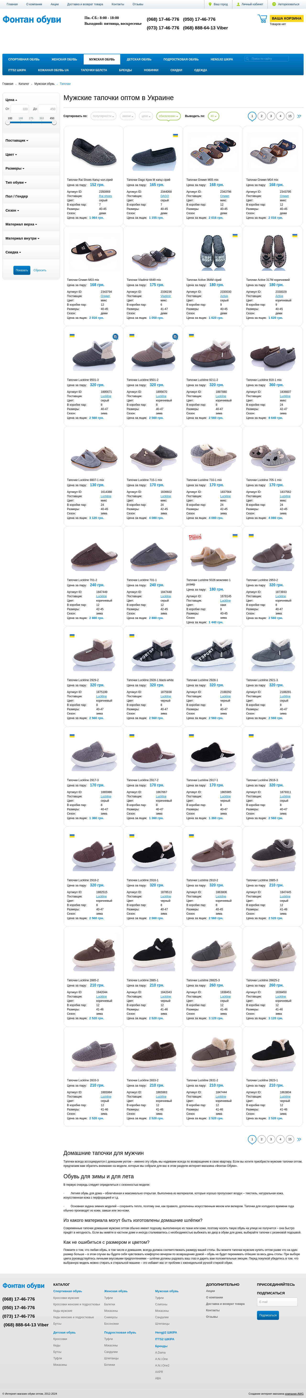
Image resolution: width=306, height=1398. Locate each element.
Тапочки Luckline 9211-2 (202, 380)
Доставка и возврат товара (85, 4)
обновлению (168, 116)
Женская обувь (64, 59)
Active (224, 296)
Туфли (108, 1298)
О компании (34, 4)
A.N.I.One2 (162, 1365)
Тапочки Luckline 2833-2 (142, 1080)
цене (146, 116)
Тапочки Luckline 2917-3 (83, 780)
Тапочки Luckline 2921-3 (262, 680)
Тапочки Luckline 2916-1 (142, 880)
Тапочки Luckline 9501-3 (83, 380)
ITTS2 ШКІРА (17, 70)
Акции (55, 4)
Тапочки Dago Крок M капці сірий (148, 179)
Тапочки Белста (94, 70)
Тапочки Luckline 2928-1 (202, 680)
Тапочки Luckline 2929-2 (83, 680)
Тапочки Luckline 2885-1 (142, 980)
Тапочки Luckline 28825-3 (203, 980)
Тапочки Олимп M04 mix (262, 179)
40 (214, 116)
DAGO (164, 196)
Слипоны (161, 1304)
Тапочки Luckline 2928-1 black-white (150, 680)
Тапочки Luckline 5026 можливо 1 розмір (208, 582)
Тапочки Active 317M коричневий (268, 280)
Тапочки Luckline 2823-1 (262, 1080)
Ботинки (109, 1364)
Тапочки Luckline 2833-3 (83, 1080)
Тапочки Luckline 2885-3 (262, 880)
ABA (158, 1378)
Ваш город (218, 4)
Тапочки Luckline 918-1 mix (264, 380)
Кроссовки (60, 1339)
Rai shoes (105, 196)
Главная (12, 4)
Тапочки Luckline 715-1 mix (144, 480)
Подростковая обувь (181, 59)
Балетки (109, 1304)
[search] (247, 58)
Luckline (106, 396)
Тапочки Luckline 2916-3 (262, 780)
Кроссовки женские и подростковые (77, 1304)
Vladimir (165, 296)
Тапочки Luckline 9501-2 (142, 380)
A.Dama (160, 1352)
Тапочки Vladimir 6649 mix (144, 280)
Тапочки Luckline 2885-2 (83, 980)
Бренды (125, 70)
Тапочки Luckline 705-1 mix (264, 480)
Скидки (176, 70)
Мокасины (111, 1311)
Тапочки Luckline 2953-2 (262, 580)
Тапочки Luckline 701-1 (142, 580)
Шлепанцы (162, 1323)
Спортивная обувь (24, 59)
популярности (103, 116)
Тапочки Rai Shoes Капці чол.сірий (90, 179)
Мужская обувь (102, 59)
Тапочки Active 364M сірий (203, 280)
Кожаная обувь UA (53, 70)
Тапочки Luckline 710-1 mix (204, 480)
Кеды (56, 1345)
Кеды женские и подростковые (73, 1317)
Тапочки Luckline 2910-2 (202, 880)
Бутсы (57, 1323)
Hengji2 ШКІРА (222, 59)
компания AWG (294, 1393)
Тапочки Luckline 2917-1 (202, 780)
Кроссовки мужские (66, 1298)
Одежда (200, 70)
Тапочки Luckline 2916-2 (83, 880)
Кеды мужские (62, 1311)
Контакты (118, 4)
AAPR (159, 1372)
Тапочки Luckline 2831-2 (202, 1080)
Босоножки (111, 1323)
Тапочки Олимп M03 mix (83, 280)
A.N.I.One (161, 1359)
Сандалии (162, 1317)
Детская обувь (139, 59)
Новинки (151, 70)
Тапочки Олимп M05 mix (202, 179)
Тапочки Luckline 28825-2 (262, 980)
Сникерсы (110, 1317)
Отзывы (138, 4)
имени (127, 116)
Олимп (224, 196)
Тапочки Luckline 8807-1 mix (85, 480)
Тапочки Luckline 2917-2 (142, 780)
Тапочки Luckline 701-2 (82, 580)
